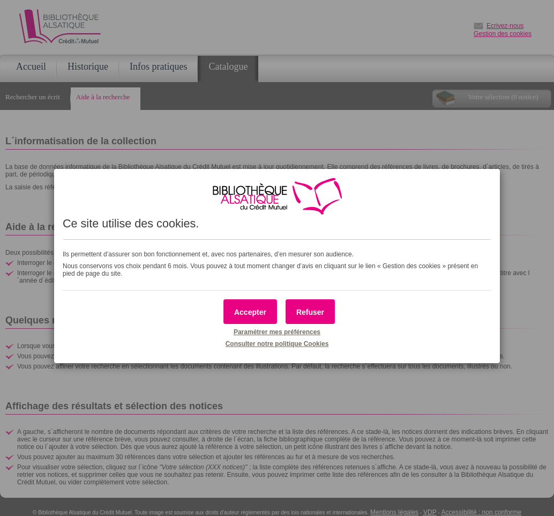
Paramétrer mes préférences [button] (277, 332)
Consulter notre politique (277, 344)
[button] (250, 311)
